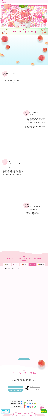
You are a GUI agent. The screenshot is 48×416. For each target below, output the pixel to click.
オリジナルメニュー (11, 390)
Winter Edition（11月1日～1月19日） (14, 394)
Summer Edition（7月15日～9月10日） (15, 391)
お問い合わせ (35, 390)
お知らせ (35, 388)
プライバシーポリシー (37, 392)
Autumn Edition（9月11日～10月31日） (15, 392)
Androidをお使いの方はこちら (15, 236)
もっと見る (24, 205)
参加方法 (24, 388)
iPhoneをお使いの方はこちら (15, 233)
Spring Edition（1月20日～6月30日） (14, 395)
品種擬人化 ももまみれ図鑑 (27, 390)
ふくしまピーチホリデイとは (13, 388)
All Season (11, 396)
